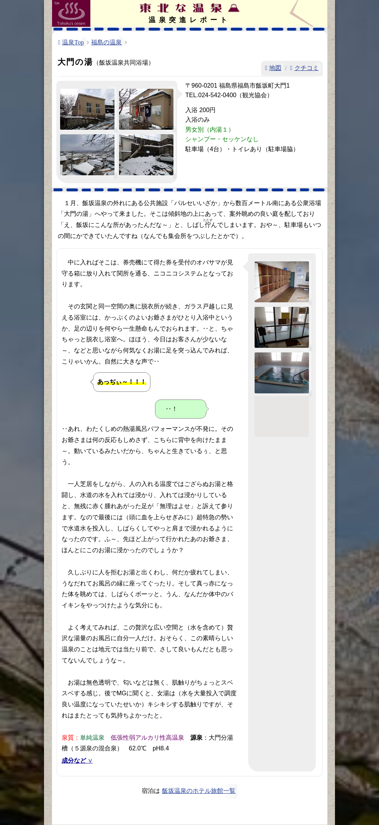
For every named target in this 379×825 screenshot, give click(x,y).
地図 (275, 68)
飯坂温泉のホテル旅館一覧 (198, 791)
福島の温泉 (106, 42)
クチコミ (306, 68)
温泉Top (73, 42)
